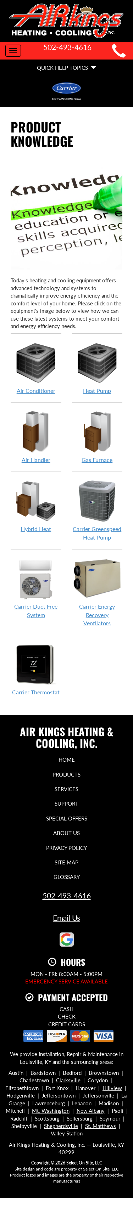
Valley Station (67, 1133)
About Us (66, 833)
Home (67, 759)
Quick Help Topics (66, 67)
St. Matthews (100, 1126)
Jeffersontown (59, 1095)
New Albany (91, 1110)
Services (66, 789)
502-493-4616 (67, 895)
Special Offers (66, 818)
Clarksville (68, 1080)
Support (66, 803)
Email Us (66, 917)
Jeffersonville (98, 1095)
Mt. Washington (51, 1110)
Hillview (112, 1088)
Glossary (67, 877)
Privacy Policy (66, 848)
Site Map (66, 862)
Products (66, 774)
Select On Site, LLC (84, 1163)
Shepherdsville (61, 1126)
